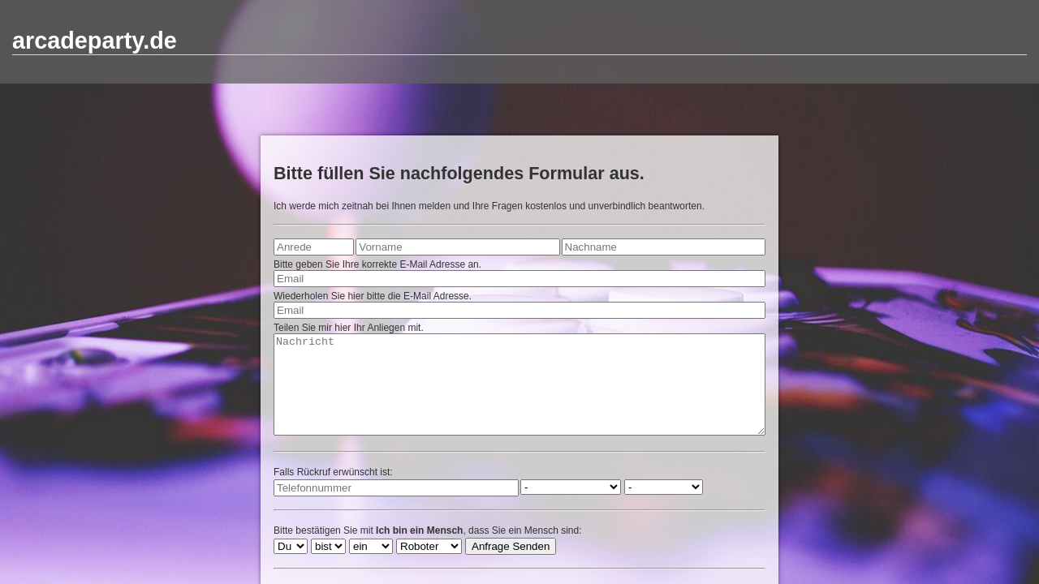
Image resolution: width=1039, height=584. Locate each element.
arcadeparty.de (94, 41)
